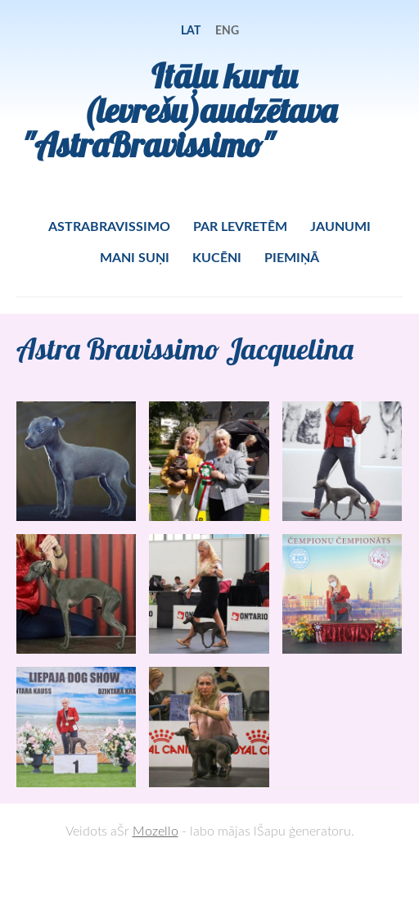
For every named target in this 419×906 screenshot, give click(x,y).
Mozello (155, 831)
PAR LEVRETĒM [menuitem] (240, 225)
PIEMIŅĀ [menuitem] (291, 256)
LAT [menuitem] (190, 30)
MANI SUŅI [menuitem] (134, 256)
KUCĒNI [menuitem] (216, 256)
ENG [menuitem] (227, 30)
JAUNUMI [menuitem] (340, 225)
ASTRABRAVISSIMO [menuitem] (109, 225)
